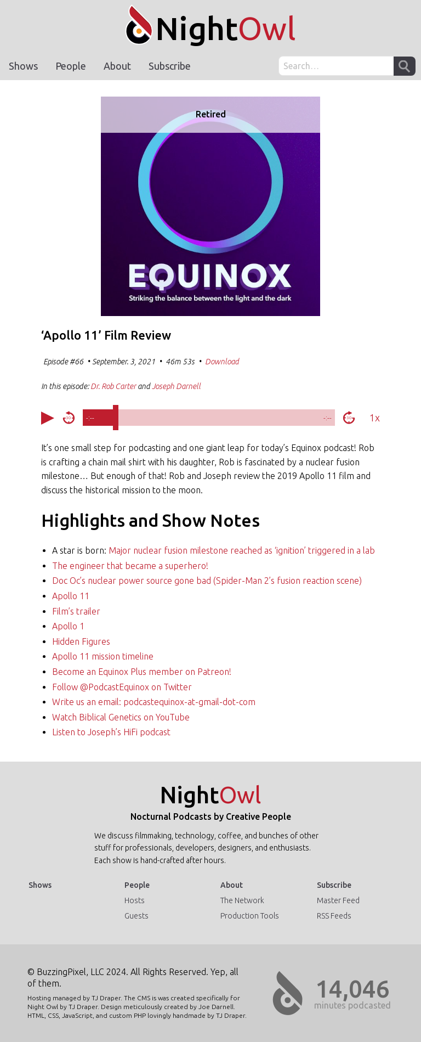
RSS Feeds (334, 915)
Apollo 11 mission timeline (102, 656)
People (70, 65)
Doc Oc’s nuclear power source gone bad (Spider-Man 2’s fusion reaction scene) (207, 580)
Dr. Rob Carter (113, 386)
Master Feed (338, 900)
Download (222, 361)
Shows (23, 65)
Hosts (134, 900)
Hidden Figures (81, 641)
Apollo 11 (70, 596)
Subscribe (170, 65)
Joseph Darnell (176, 386)
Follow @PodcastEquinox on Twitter (122, 687)
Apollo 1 (68, 626)
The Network (242, 900)
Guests (136, 915)
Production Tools (249, 915)
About (117, 65)
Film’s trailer (76, 611)
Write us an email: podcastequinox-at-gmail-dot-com (153, 702)
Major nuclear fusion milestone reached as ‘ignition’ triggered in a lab (242, 550)
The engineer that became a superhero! (130, 566)
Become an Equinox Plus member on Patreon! (141, 672)
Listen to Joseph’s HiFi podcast (111, 732)
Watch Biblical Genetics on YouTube (121, 717)
